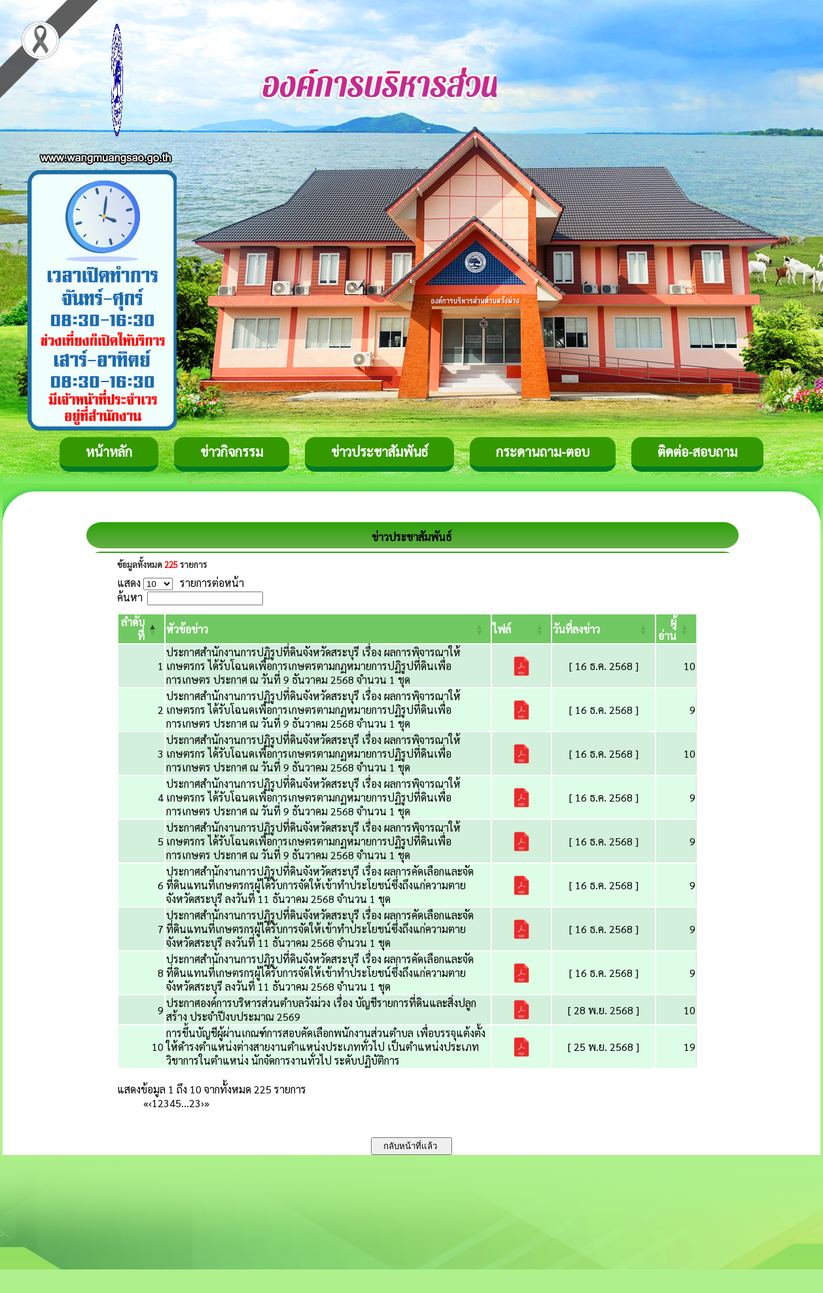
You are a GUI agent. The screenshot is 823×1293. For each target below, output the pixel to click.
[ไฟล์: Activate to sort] (521, 628)
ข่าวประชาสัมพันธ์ (379, 451)
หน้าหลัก (109, 451)
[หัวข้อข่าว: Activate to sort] (328, 628)
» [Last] (206, 1103)
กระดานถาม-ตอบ (542, 451)
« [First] (146, 1103)
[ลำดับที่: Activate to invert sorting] (141, 628)
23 (195, 1103)
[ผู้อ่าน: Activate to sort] (676, 628)
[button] (187, 629)
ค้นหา (130, 597)
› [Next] (202, 1103)
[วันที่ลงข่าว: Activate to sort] (603, 628)
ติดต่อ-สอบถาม (697, 451)
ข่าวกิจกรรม (231, 451)
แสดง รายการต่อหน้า (180, 583)
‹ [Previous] (150, 1103)
